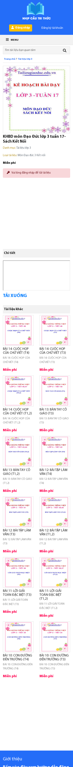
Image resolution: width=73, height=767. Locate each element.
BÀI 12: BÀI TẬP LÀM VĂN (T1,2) (53, 532)
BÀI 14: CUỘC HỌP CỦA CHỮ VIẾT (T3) (53, 351)
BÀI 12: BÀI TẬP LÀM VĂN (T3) (17, 532)
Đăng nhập (20, 27)
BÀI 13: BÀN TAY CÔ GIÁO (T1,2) (16, 472)
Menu (12, 39)
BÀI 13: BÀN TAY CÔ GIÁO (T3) (53, 411)
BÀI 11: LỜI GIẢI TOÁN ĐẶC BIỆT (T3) (17, 593)
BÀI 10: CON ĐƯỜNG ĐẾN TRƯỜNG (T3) (54, 657)
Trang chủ (9, 59)
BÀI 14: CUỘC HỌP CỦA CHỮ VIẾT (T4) (16, 351)
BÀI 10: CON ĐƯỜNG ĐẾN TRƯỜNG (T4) (17, 657)
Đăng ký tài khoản (52, 28)
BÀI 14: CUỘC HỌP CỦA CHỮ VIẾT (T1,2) (17, 411)
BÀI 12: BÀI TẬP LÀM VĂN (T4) (53, 472)
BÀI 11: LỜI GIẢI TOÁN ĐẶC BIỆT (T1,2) (51, 594)
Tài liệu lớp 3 (25, 59)
